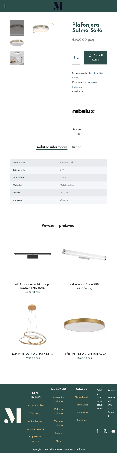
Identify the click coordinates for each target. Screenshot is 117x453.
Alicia (58, 441)
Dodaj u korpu (97, 57)
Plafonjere (77, 87)
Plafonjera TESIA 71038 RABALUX (84, 353)
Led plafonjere (90, 82)
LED (83, 91)
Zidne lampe (35, 421)
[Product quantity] (74, 57)
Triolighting (82, 413)
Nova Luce (82, 405)
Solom (58, 433)
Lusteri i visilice (35, 405)
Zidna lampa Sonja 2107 (84, 284)
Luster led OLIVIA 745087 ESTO (32, 353)
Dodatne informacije (51, 147)
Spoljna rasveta (35, 429)
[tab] (51, 147)
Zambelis (82, 420)
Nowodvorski (82, 397)
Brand (76, 147)
